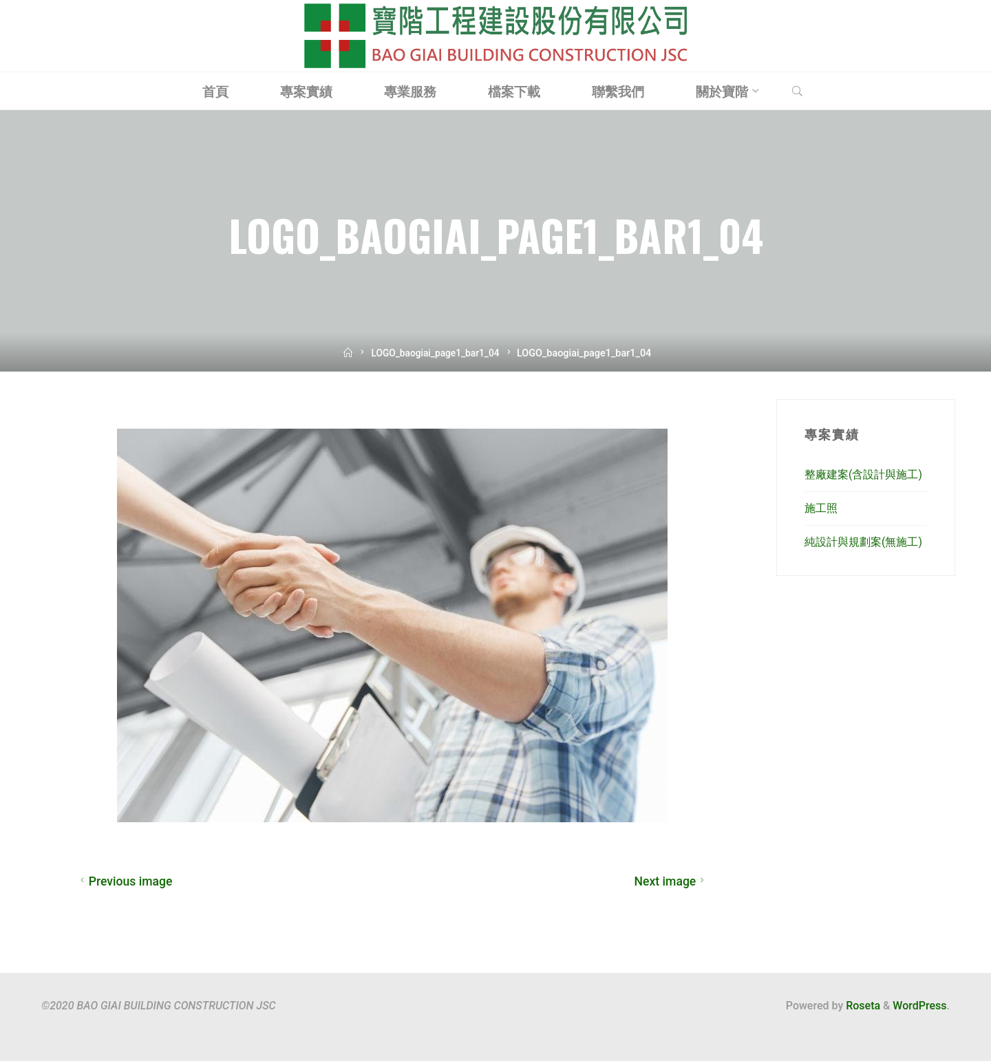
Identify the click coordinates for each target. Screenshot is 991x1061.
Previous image (124, 881)
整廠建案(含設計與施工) (863, 474)
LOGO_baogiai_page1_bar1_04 (435, 353)
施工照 (821, 508)
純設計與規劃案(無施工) (863, 541)
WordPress (919, 1005)
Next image (671, 881)
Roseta (861, 1005)
